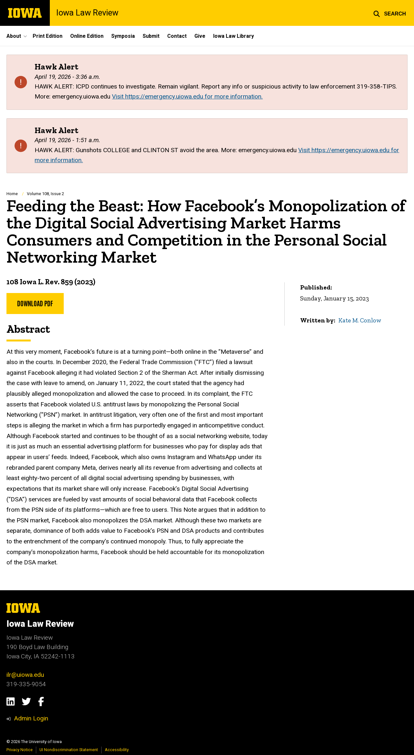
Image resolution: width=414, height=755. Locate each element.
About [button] (13, 36)
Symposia (123, 36)
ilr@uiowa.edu (25, 674)
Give (199, 36)
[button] (389, 13)
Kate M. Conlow (359, 320)
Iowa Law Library (233, 36)
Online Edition (87, 36)
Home (12, 193)
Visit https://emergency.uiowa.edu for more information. (187, 96)
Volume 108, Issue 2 (45, 193)
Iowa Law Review (87, 13)
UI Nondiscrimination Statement (68, 749)
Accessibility (117, 749)
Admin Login (31, 718)
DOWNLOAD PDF (35, 303)
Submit (151, 36)
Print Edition (47, 36)
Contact (177, 36)
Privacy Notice (19, 749)
